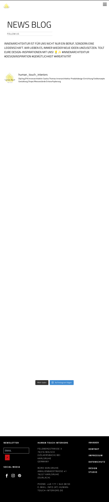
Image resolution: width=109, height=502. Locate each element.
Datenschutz (97, 461)
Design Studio (93, 470)
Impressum (96, 455)
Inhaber (94, 442)
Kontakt (94, 449)
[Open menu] (105, 4)
